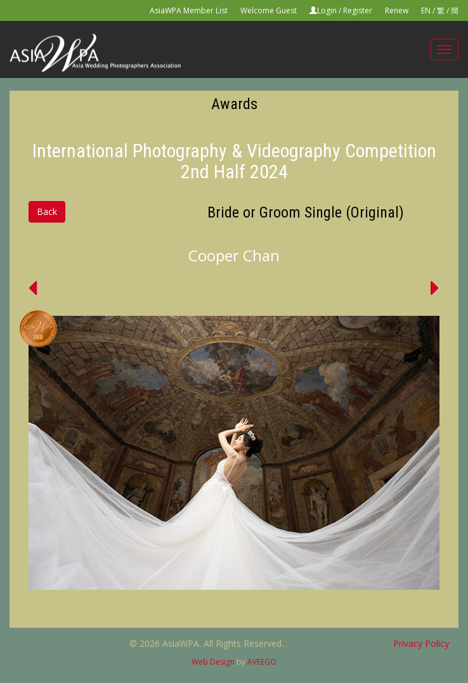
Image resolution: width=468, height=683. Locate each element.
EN (426, 10)
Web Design (213, 661)
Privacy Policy (421, 643)
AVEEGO (261, 661)
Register (357, 10)
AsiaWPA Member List (189, 10)
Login (327, 10)
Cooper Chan (234, 255)
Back (47, 211)
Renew (396, 10)
